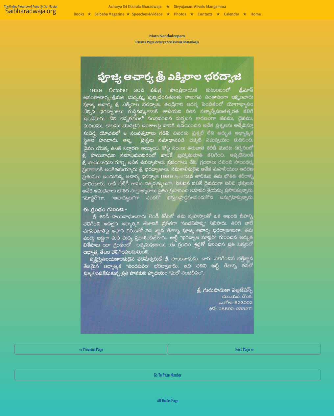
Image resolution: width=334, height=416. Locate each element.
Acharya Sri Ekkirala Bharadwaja (134, 6)
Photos (180, 14)
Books (79, 14)
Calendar (231, 14)
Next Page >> (244, 349)
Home (256, 14)
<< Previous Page (91, 349)
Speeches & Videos (147, 14)
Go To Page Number (167, 375)
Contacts (205, 14)
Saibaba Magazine (109, 14)
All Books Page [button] (167, 400)
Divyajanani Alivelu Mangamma (200, 6)
